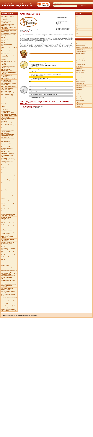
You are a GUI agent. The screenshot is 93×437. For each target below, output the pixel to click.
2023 (77, 35)
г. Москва (78, 102)
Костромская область (80, 79)
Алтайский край (79, 55)
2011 (77, 16)
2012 (77, 18)
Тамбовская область (80, 94)
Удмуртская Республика (81, 51)
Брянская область (79, 66)
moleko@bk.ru (26, 31)
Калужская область (80, 76)
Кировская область (80, 77)
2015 (77, 23)
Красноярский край (80, 58)
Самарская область (80, 91)
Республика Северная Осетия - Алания (84, 47)
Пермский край (79, 89)
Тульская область (79, 96)
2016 (77, 25)
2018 (77, 29)
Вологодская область (80, 68)
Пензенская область (80, 87)
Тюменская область (80, 98)
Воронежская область (80, 70)
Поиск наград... (83, 5)
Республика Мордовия (80, 45)
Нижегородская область (81, 85)
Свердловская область (80, 93)
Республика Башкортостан (81, 41)
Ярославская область (80, 100)
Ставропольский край (80, 60)
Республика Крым (79, 106)
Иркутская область (80, 72)
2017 (77, 27)
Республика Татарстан (80, 49)
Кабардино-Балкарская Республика (83, 43)
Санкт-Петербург (79, 104)
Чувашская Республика (80, 53)
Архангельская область (80, 62)
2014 (77, 21)
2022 (77, 33)
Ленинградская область (80, 81)
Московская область (80, 83)
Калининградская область (81, 74)
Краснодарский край (80, 57)
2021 (77, 31)
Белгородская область (80, 64)
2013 (77, 20)
